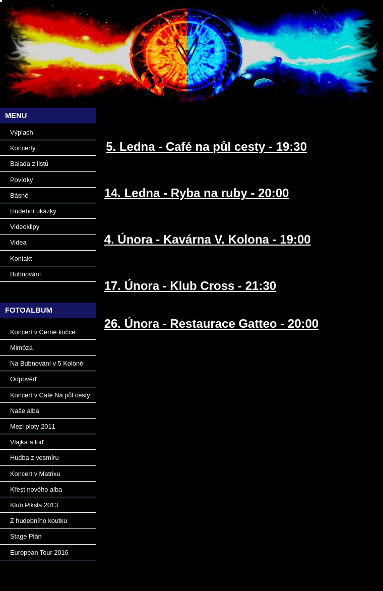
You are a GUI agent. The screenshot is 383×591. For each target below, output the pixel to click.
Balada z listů (29, 163)
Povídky (21, 180)
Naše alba (24, 411)
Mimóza (21, 347)
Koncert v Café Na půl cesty (50, 395)
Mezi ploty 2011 (32, 426)
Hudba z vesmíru (34, 457)
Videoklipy (24, 226)
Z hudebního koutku (38, 520)
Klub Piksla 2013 (34, 505)
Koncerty (23, 148)
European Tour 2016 (39, 552)
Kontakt (21, 258)
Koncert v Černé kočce (42, 332)
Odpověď (23, 379)
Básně (19, 195)
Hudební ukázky (33, 211)
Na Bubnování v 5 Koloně (46, 363)
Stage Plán (26, 536)
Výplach (21, 132)
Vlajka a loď (27, 442)
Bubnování (25, 274)
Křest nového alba (36, 489)
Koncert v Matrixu (35, 474)
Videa (18, 242)
